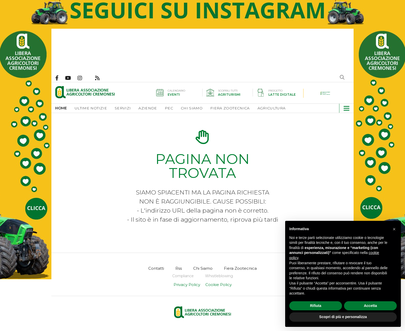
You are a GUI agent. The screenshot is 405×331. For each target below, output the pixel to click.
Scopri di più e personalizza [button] (343, 317)
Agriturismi (229, 94)
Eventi (174, 94)
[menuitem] (65, 108)
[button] (344, 108)
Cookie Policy (218, 284)
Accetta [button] (370, 306)
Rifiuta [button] (315, 306)
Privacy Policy (187, 284)
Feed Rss (100, 78)
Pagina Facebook (60, 78)
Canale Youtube (71, 78)
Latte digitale (282, 94)
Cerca (342, 77)
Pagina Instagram (83, 78)
